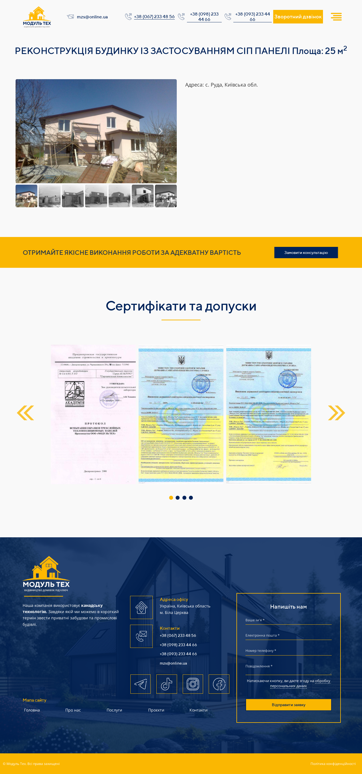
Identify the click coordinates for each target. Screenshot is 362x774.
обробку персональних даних (300, 683)
